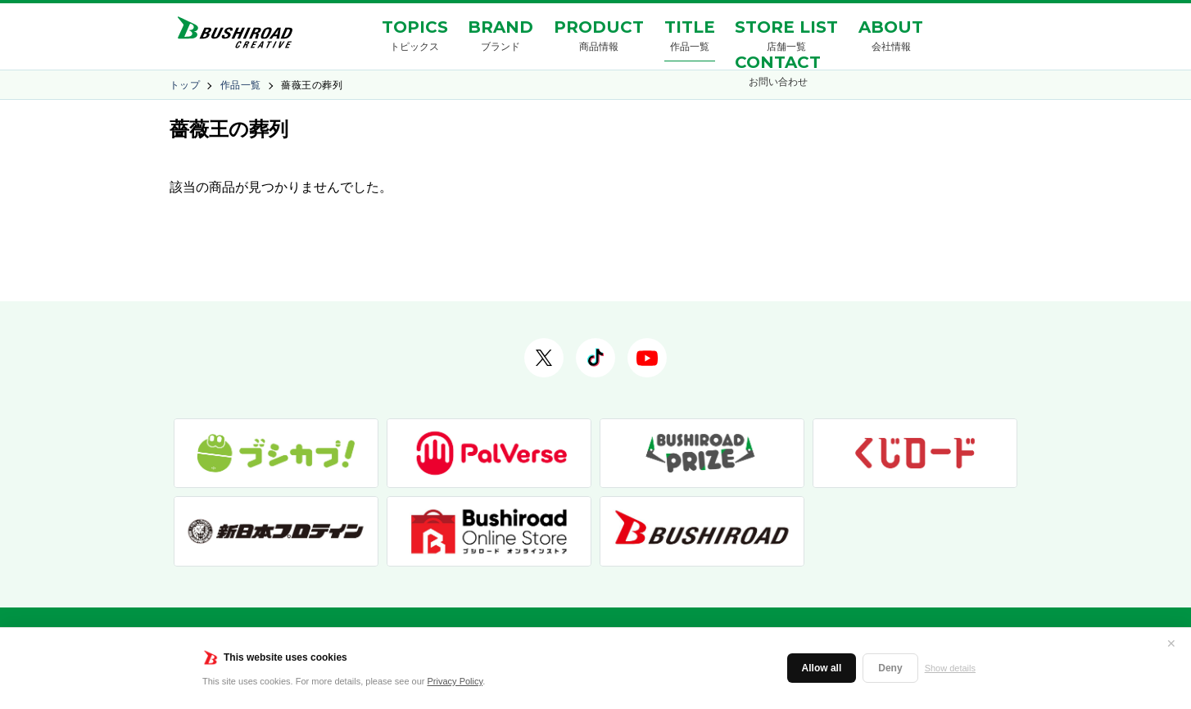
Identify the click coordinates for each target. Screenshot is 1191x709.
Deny (890, 668)
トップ (185, 85)
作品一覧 (240, 85)
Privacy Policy (455, 681)
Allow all (822, 668)
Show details (950, 668)
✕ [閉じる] (1171, 643)
